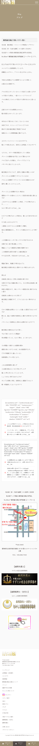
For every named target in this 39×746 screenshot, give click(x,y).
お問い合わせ (33, 743)
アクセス (4, 710)
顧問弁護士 (5, 723)
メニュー (4, 685)
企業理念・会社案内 (7, 673)
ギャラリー (6, 695)
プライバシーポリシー (8, 730)
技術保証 (4, 679)
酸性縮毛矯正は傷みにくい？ (10, 682)
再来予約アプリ (20, 743)
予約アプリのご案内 (7, 717)
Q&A (3, 701)
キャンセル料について (8, 691)
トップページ (5, 670)
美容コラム (5, 704)
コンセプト (5, 676)
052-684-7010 (9, 665)
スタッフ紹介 (5, 698)
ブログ (4, 707)
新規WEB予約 (7, 743)
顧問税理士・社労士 (7, 720)
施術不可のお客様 (7, 688)
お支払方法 (5, 713)
